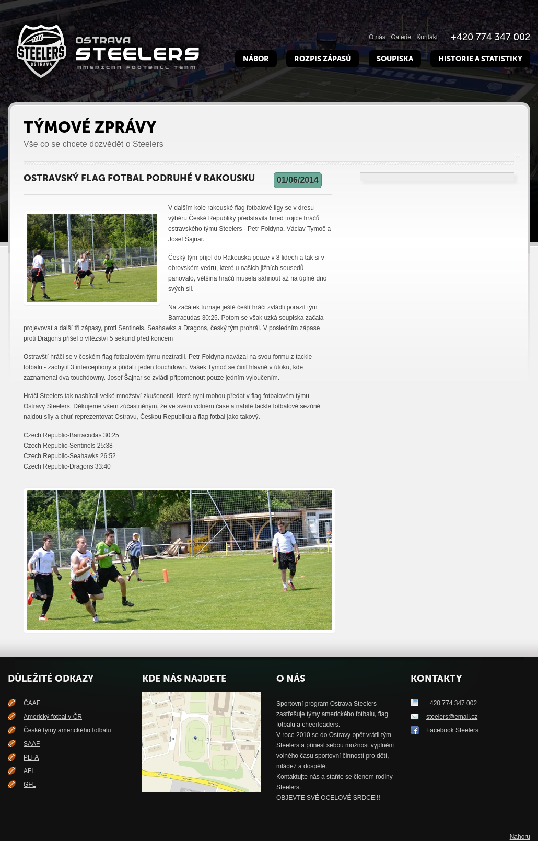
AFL (29, 771)
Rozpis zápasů (322, 58)
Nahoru (520, 836)
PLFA (31, 757)
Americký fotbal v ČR (53, 716)
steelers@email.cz (451, 716)
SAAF (32, 743)
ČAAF (32, 703)
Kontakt (427, 37)
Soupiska (395, 58)
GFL (30, 784)
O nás (377, 37)
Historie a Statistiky (480, 58)
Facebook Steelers (452, 730)
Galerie (401, 37)
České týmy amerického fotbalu (67, 730)
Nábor (256, 58)
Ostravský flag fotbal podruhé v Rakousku (139, 178)
